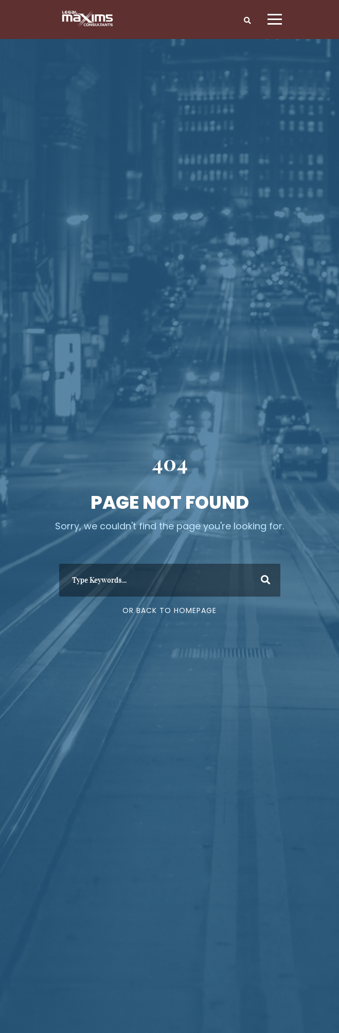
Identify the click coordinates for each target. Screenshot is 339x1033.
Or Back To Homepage (169, 610)
